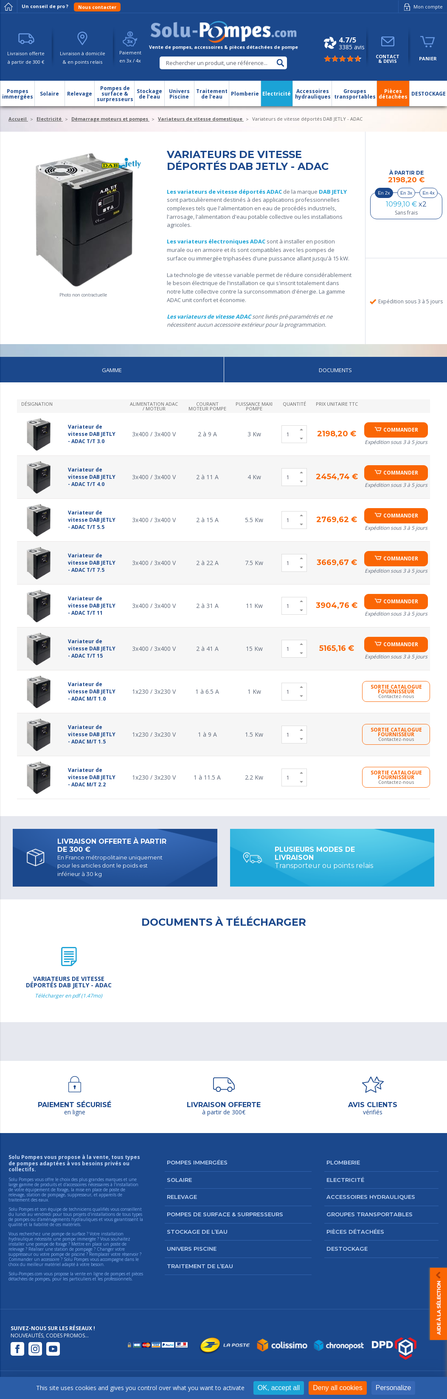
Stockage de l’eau (197, 1231)
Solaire (179, 1179)
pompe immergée (79, 1239)
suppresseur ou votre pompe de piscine (46, 1254)
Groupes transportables (369, 1214)
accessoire (50, 1259)
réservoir (130, 1254)
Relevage (182, 1196)
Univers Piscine (191, 1248)
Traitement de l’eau (200, 1266)
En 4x (429, 192)
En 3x (406, 192)
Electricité (345, 1179)
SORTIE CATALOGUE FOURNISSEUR (396, 691)
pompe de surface (68, 1234)
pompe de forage (51, 1244)
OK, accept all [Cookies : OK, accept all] (279, 1387)
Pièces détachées (355, 1231)
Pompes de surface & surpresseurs (225, 1214)
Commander (400, 429)
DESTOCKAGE (347, 1248)
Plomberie (343, 1162)
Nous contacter (97, 7)
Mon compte (422, 6)
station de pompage (73, 1249)
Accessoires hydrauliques (370, 1196)
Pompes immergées (197, 1162)
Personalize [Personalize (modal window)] (393, 1387)
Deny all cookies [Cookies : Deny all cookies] (338, 1387)
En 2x (384, 192)
